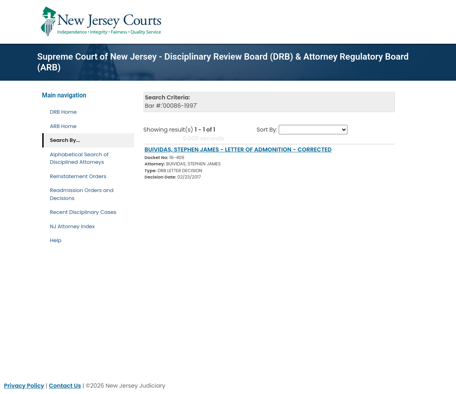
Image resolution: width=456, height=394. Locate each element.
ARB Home (63, 126)
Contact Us (65, 386)
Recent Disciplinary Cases (83, 212)
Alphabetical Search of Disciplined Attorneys (79, 158)
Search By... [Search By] (65, 140)
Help (56, 240)
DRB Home (63, 112)
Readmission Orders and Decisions (82, 194)
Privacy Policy (24, 386)
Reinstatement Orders (78, 176)
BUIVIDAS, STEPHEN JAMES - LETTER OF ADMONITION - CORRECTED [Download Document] (238, 149)
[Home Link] (102, 22)
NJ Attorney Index (72, 226)
